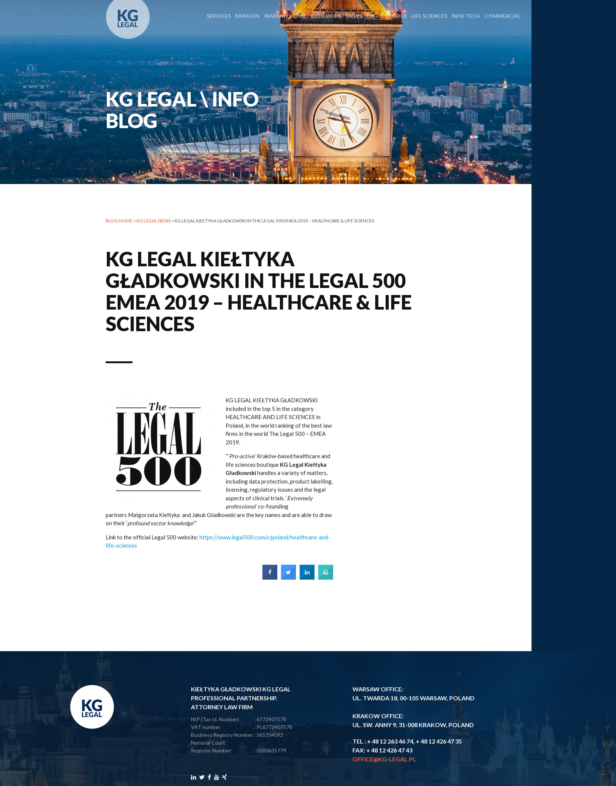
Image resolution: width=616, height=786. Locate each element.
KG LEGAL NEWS (153, 222)
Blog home (119, 222)
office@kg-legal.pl (384, 759)
